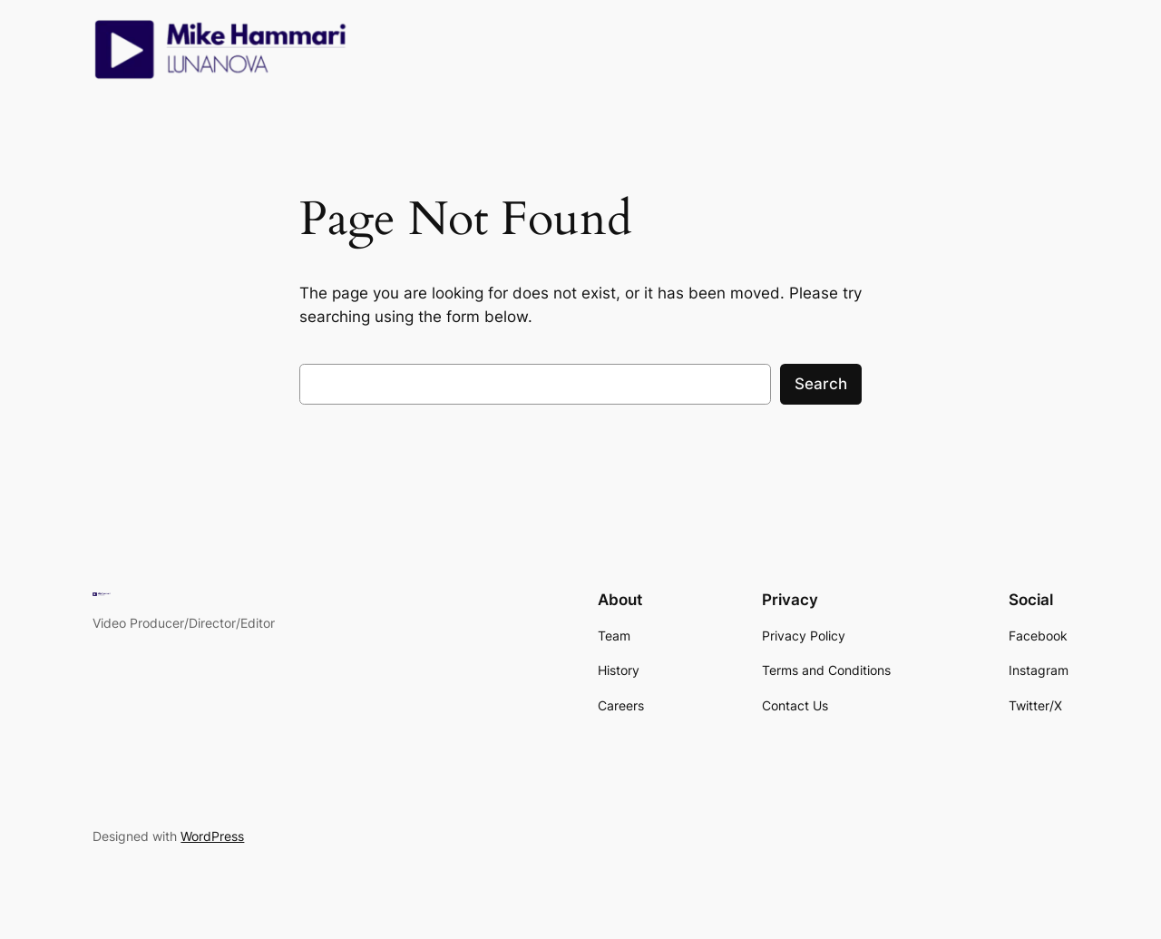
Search (821, 384)
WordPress (212, 836)
